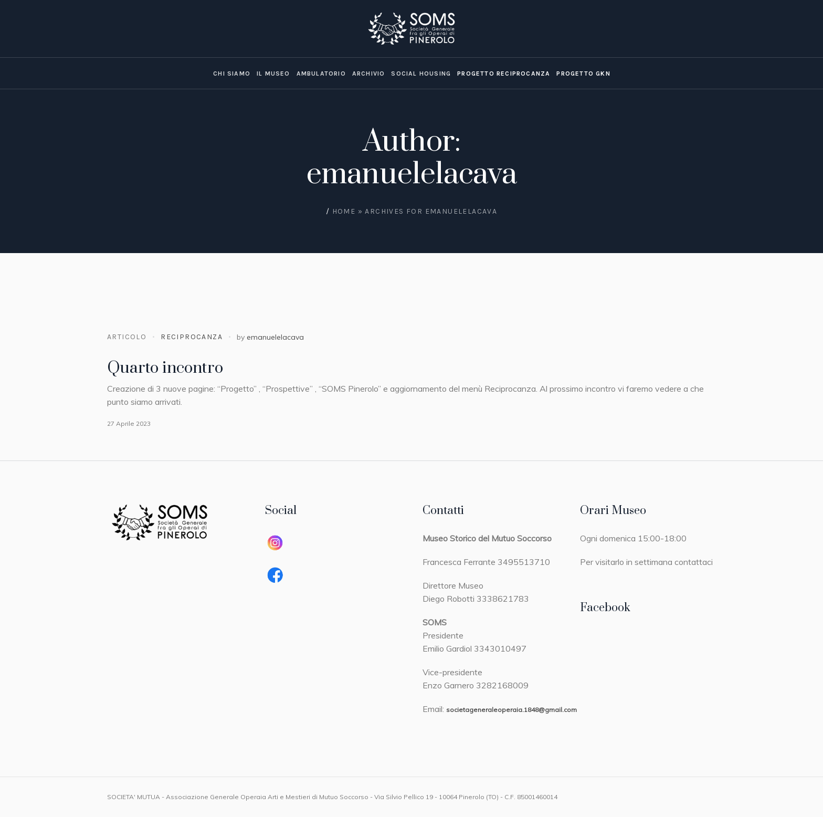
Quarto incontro (165, 368)
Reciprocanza (192, 336)
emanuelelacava (275, 337)
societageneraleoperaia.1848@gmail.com (511, 710)
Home (344, 211)
